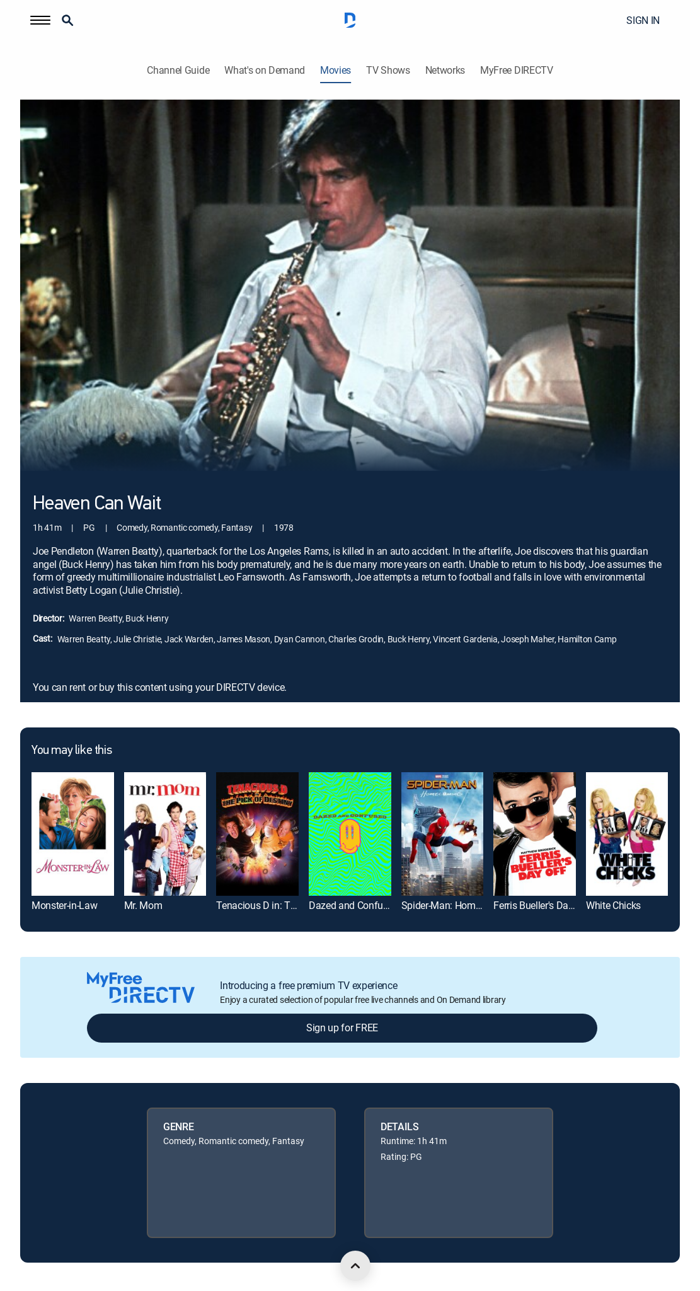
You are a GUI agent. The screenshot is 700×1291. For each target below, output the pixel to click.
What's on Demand (264, 70)
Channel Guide (178, 70)
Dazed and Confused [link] (353, 905)
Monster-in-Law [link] (65, 905)
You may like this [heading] (72, 750)
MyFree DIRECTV (516, 70)
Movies (335, 70)
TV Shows (388, 70)
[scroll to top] (355, 1266)
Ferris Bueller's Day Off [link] (541, 905)
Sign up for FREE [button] (342, 1027)
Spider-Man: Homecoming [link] (457, 905)
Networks (445, 70)
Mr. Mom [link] (143, 905)
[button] (40, 20)
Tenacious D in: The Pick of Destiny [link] (291, 905)
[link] (73, 833)
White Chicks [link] (613, 905)
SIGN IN (643, 20)
